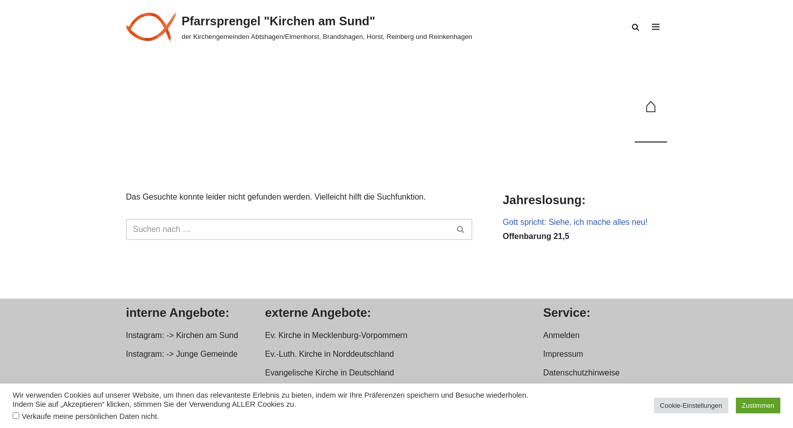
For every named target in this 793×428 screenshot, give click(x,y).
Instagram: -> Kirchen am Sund (182, 335)
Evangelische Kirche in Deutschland (329, 372)
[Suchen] (635, 27)
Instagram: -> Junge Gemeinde (182, 354)
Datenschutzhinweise (581, 372)
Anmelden (561, 335)
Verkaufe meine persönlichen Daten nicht (89, 416)
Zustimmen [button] (758, 405)
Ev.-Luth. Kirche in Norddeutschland (329, 354)
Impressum (563, 354)
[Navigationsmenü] (655, 27)
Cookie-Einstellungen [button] (691, 405)
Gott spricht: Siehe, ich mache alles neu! (575, 222)
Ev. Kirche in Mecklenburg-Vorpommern (336, 335)
